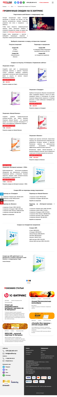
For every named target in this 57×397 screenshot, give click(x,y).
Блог (42, 354)
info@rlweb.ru (9, 362)
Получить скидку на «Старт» (10, 84)
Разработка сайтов (29, 352)
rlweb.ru (5, 357)
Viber (6, 373)
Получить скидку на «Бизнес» (37, 159)
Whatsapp (8, 376)
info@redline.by (9, 354)
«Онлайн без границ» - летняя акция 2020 (41, 326)
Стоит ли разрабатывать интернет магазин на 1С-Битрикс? (14, 309)
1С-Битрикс (28, 355)
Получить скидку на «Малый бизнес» (13, 130)
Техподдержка (29, 354)
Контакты (43, 355)
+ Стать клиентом (42, 3)
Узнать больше (7, 262)
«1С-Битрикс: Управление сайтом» (17, 32)
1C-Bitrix (12, 302)
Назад (28, 284)
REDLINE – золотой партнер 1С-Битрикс (13, 336)
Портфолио (43, 352)
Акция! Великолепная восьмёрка (41, 304)
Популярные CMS (18, 302)
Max (6, 371)
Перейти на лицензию (9, 201)
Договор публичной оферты (47, 359)
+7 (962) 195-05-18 (9, 359)
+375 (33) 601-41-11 (28, 3)
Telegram (7, 368)
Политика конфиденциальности (47, 357)
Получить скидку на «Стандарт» (38, 108)
